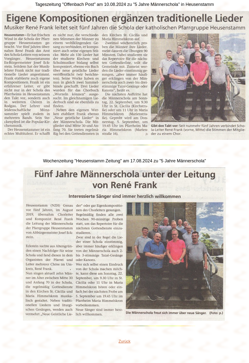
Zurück (125, 341)
